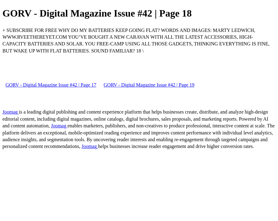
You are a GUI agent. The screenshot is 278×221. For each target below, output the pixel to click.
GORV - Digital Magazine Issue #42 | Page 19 (149, 84)
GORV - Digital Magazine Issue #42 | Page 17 (51, 84)
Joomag (10, 111)
